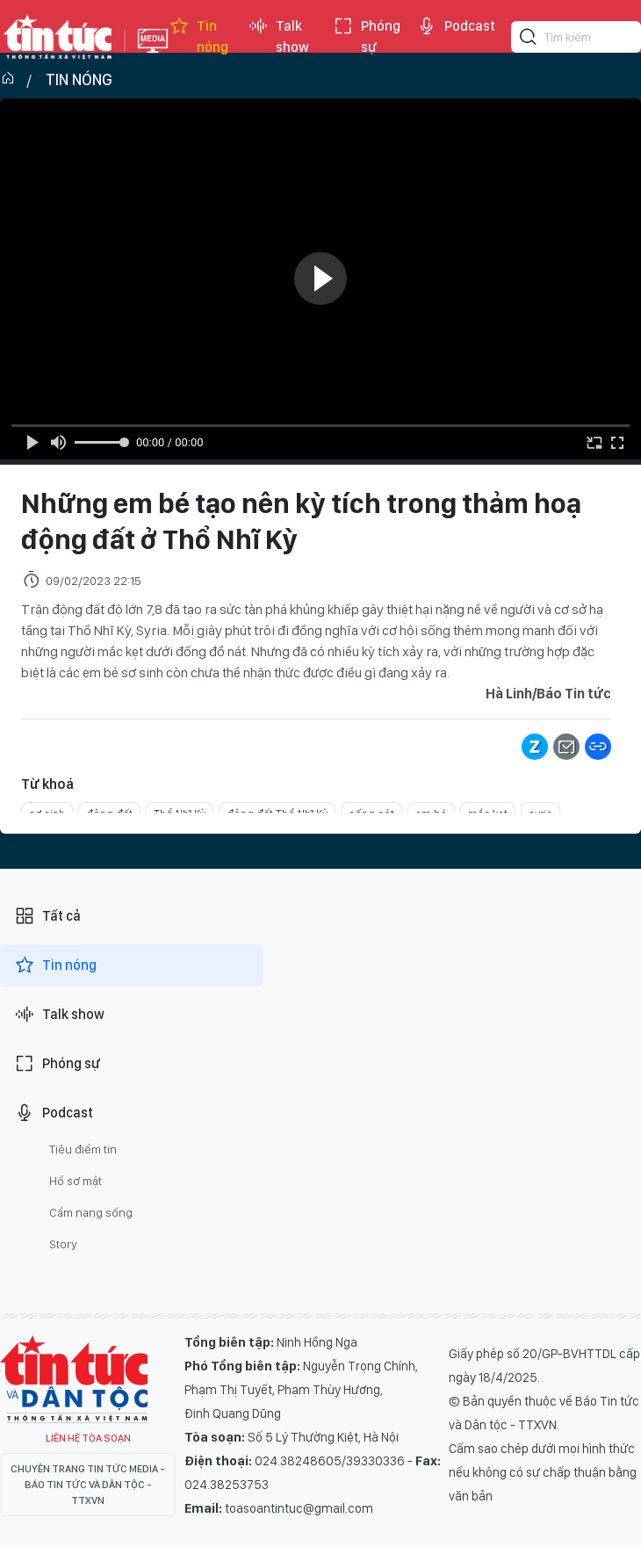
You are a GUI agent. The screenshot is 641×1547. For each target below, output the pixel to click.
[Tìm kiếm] (528, 39)
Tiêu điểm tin (83, 1149)
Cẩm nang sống (91, 1212)
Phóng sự (366, 37)
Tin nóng (198, 37)
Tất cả (47, 916)
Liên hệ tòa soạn (88, 1438)
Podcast (455, 26)
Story (63, 1244)
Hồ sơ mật (75, 1181)
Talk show (278, 37)
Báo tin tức (58, 37)
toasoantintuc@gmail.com (299, 1508)
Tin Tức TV (74, 1379)
